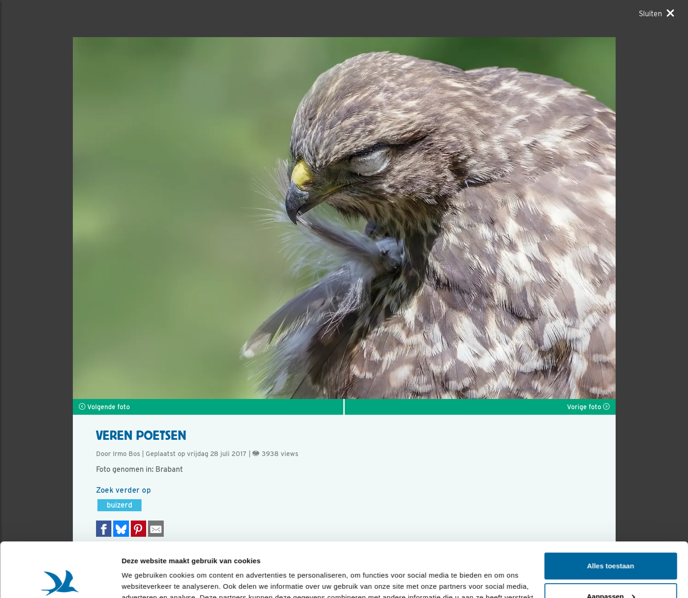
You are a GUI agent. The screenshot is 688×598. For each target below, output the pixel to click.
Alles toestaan (610, 511)
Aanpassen (611, 542)
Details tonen (144, 580)
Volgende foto (104, 407)
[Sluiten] (656, 13)
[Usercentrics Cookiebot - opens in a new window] (60, 580)
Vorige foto (588, 407)
